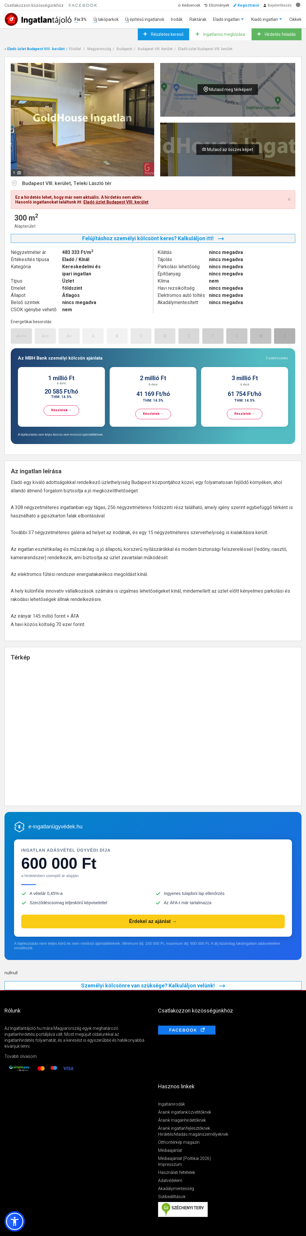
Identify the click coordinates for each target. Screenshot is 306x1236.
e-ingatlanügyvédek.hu (55, 827)
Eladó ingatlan (226, 19)
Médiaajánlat (170, 1150)
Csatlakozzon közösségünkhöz (34, 5)
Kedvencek (191, 5)
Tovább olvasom (20, 1056)
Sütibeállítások (172, 1196)
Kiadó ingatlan (264, 19)
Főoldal (75, 49)
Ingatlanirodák (171, 1104)
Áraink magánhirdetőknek (182, 1120)
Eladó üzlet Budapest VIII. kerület (205, 49)
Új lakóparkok (106, 19)
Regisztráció (248, 5)
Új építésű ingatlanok (144, 19)
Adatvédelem (170, 1180)
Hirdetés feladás (280, 34)
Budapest (124, 49)
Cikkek (295, 19)
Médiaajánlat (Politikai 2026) (184, 1158)
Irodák (177, 19)
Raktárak (197, 19)
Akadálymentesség (176, 1188)
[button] (14, 1221)
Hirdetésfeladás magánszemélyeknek (193, 1134)
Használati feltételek (176, 1172)
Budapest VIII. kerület (155, 49)
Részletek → (61, 410)
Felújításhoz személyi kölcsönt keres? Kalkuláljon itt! (153, 238)
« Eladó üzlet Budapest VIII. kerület (34, 49)
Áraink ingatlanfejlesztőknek (184, 1128)
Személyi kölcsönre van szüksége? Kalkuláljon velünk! (153, 985)
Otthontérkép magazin (179, 1142)
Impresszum (170, 1164)
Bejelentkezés (280, 5)
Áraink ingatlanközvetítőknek (184, 1112)
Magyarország (99, 49)
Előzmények (219, 5)
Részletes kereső (166, 34)
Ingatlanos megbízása (223, 34)
